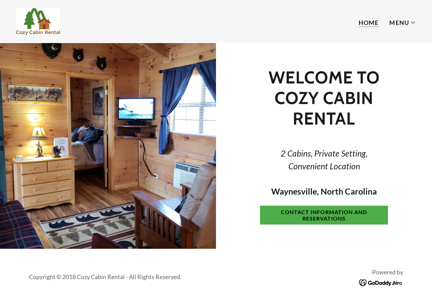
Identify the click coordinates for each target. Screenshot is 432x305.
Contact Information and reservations (324, 215)
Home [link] (369, 22)
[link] (38, 21)
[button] (402, 23)
